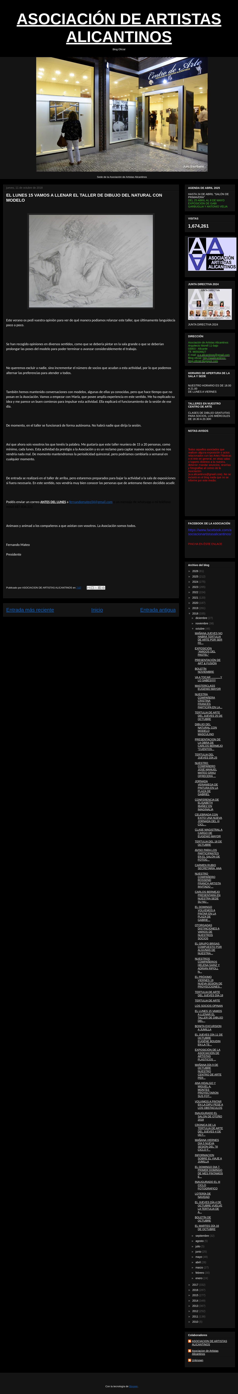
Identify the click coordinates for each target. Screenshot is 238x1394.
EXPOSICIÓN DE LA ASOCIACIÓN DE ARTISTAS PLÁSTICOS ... (207, 1054)
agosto (199, 1241)
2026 (195, 571)
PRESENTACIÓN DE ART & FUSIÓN (208, 661)
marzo (199, 1267)
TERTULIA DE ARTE (207, 1000)
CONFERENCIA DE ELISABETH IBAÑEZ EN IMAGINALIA (207, 804)
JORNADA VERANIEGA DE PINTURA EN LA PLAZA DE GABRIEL (206, 788)
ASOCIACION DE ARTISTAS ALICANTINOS (209, 1343)
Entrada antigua (158, 610)
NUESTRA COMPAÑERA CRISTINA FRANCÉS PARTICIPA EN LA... (208, 701)
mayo (199, 1256)
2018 (195, 613)
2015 (195, 1295)
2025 (195, 576)
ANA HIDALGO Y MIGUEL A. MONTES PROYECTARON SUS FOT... (206, 1090)
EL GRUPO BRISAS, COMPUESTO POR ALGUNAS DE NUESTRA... (208, 948)
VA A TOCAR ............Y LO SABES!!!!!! (208, 679)
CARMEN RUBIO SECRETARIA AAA (208, 867)
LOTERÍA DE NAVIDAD (203, 1195)
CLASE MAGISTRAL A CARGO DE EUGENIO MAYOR (209, 833)
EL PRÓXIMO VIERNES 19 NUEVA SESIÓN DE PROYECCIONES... (208, 981)
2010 (195, 1321)
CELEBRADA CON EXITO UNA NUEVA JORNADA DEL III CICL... (208, 819)
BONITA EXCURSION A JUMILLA (208, 1028)
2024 (195, 581)
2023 (195, 587)
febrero (200, 1272)
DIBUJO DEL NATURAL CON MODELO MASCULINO (206, 729)
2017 (195, 1284)
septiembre (202, 1235)
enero (199, 1278)
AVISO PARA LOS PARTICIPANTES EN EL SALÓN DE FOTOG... (207, 854)
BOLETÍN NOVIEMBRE (204, 670)
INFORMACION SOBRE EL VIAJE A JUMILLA (208, 1158)
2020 (195, 602)
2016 (195, 1290)
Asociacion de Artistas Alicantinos (205, 1352)
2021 (195, 597)
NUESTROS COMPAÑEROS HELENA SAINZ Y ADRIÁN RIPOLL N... (207, 965)
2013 (195, 1305)
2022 (195, 592)
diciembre (201, 618)
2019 (195, 608)
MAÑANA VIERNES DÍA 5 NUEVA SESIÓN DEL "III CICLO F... (207, 1144)
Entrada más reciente (30, 610)
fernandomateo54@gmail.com (91, 502)
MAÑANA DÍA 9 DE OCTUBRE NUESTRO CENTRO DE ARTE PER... (208, 1071)
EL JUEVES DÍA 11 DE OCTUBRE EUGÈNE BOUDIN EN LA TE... (209, 1039)
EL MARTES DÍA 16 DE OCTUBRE (207, 1227)
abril (198, 1262)
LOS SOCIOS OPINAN (209, 1005)
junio (198, 1251)
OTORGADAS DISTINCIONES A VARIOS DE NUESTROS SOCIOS (207, 932)
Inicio (97, 610)
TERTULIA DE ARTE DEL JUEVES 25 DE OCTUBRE (209, 716)
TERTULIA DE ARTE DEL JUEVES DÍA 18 (209, 993)
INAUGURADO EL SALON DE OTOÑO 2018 (208, 1116)
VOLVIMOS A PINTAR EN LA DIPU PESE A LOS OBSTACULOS (209, 1105)
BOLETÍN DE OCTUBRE (203, 1219)
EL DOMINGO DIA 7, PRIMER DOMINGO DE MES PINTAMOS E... (209, 1171)
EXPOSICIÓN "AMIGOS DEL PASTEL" (205, 652)
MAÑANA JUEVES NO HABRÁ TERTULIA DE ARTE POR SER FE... (208, 638)
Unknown (197, 1360)
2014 (195, 1300)
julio (198, 1246)
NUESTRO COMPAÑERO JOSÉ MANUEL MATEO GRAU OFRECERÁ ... (206, 770)
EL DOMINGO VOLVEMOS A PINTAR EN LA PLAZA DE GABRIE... (205, 913)
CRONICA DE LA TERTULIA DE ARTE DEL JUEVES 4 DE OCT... (209, 1129)
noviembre (202, 623)
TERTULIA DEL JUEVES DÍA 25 (206, 756)
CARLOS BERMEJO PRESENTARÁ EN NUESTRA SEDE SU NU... (207, 896)
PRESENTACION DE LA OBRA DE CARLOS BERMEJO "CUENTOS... (209, 744)
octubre (200, 628)
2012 (195, 1311)
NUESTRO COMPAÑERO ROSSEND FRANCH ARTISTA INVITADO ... (208, 880)
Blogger (133, 1386)
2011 (195, 1316)
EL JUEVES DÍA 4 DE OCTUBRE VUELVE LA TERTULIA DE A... (208, 1207)
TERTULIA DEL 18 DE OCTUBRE (208, 843)
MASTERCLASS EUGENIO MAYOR (208, 687)
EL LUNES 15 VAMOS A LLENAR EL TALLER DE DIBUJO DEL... (209, 1015)
